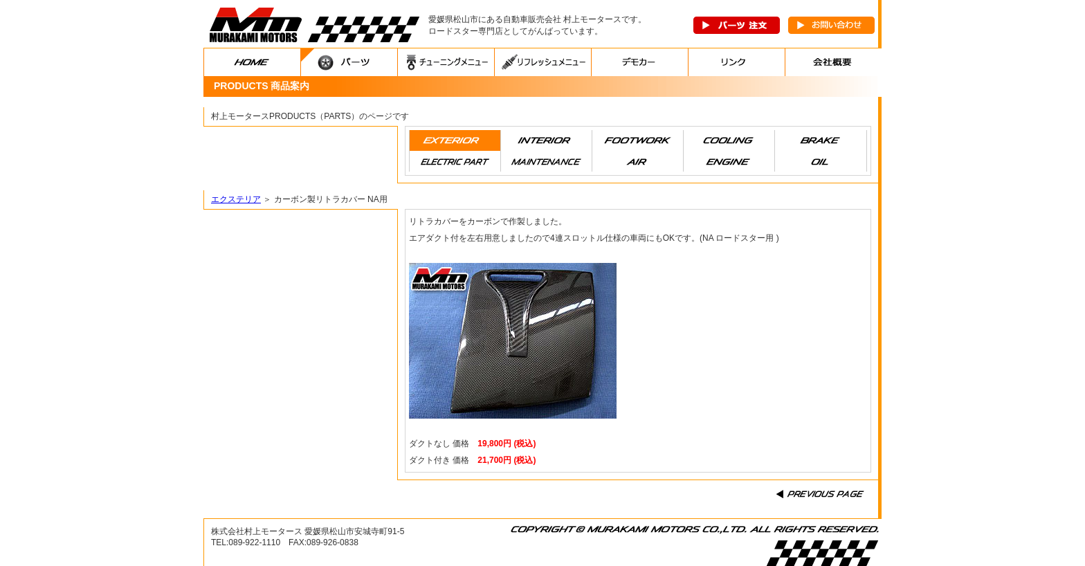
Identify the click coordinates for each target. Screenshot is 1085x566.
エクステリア (236, 199)
